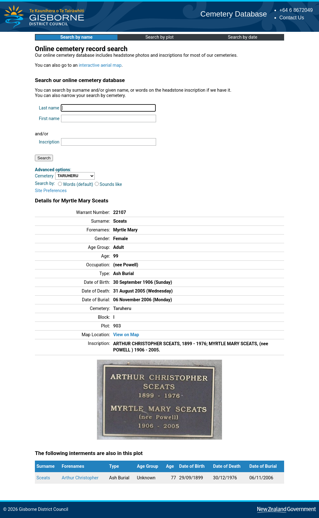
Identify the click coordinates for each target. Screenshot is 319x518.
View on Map (126, 334)
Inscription (49, 141)
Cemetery (44, 175)
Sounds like (108, 184)
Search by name (76, 37)
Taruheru (122, 308)
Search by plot (159, 37)
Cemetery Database (233, 14)
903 (117, 326)
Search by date (242, 37)
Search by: (45, 183)
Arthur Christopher (80, 478)
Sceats (43, 478)
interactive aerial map (100, 65)
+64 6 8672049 (296, 10)
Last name (49, 107)
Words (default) (75, 184)
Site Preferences (51, 190)
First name (49, 118)
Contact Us (291, 17)
